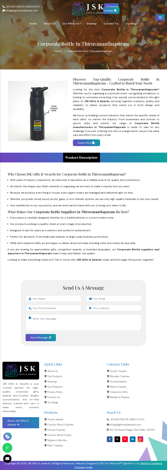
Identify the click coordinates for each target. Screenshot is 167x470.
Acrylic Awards (53, 419)
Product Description (82, 157)
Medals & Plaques (118, 397)
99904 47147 (136, 419)
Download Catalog (111, 8)
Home (33, 23)
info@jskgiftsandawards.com (20, 10)
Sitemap (91, 23)
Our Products (70, 23)
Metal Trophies (117, 386)
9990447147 (33, 6)
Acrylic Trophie (116, 371)
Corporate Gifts (117, 392)
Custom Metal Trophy (58, 435)
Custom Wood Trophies (59, 424)
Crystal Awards (117, 381)
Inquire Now (86, 142)
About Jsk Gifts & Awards (18, 422)
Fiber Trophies (53, 445)
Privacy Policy (53, 392)
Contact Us (111, 23)
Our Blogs (131, 23)
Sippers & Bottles (55, 440)
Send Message (40, 337)
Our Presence (53, 386)
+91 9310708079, (13, 6)
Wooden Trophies (118, 376)
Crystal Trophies (54, 429)
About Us (49, 23)
